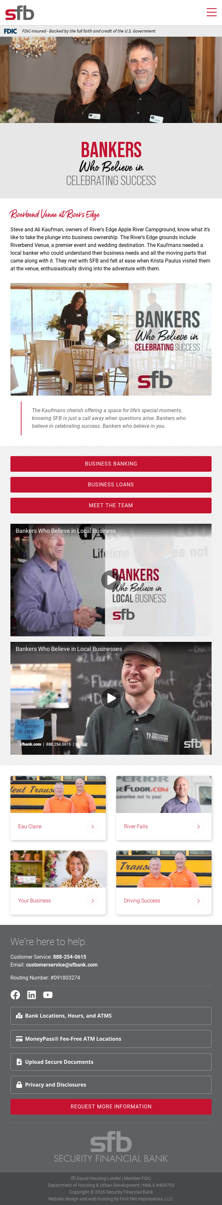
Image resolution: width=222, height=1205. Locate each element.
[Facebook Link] (17, 997)
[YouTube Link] (50, 997)
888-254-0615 (69, 957)
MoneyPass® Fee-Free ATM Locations (68, 1038)
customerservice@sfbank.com (62, 965)
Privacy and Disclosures (51, 1084)
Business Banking (111, 464)
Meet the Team (111, 505)
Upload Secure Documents (54, 1061)
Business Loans (111, 484)
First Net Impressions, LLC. (147, 1198)
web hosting (100, 1198)
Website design (63, 1198)
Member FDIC (137, 1178)
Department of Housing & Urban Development (94, 1185)
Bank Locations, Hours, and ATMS (64, 1015)
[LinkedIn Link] (34, 997)
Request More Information (111, 1106)
